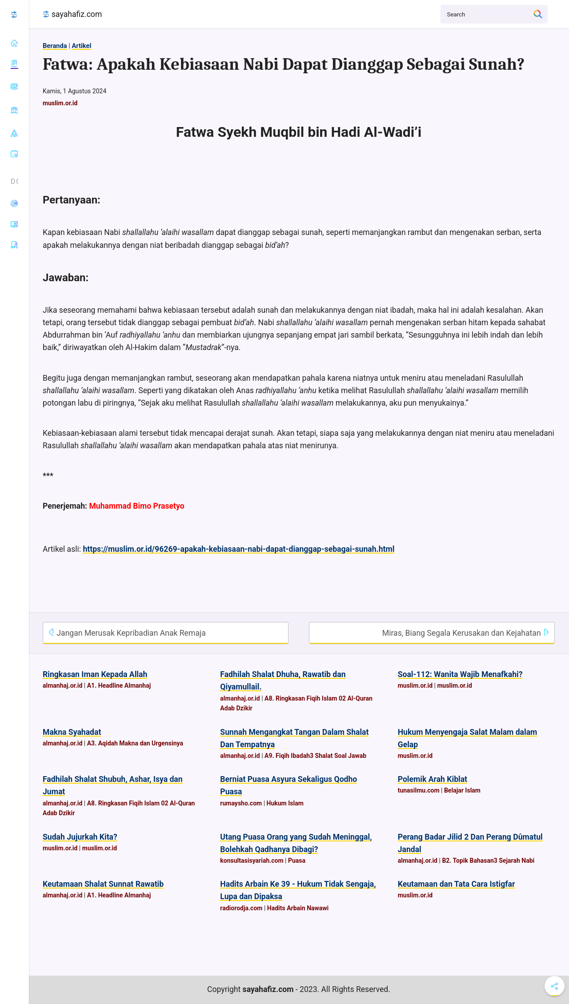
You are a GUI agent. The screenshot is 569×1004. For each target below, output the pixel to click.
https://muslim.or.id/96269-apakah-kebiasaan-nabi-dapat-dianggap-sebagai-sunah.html (238, 549)
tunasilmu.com (419, 790)
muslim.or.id (60, 103)
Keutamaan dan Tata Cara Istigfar (456, 884)
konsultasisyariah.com (251, 860)
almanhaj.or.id (62, 685)
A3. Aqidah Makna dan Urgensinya (135, 743)
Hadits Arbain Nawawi (298, 908)
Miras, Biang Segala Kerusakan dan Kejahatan (466, 633)
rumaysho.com (241, 803)
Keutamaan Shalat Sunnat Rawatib (103, 884)
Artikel (81, 46)
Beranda (55, 46)
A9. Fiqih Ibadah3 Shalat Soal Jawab (315, 755)
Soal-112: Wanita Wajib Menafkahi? (460, 674)
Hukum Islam (285, 803)
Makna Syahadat (72, 732)
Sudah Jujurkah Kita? (80, 837)
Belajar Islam (462, 790)
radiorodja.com (241, 908)
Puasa (296, 860)
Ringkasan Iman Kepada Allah (95, 674)
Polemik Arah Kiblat (432, 779)
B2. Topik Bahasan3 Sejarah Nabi (488, 860)
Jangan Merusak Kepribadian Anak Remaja (127, 633)
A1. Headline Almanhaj (119, 685)
